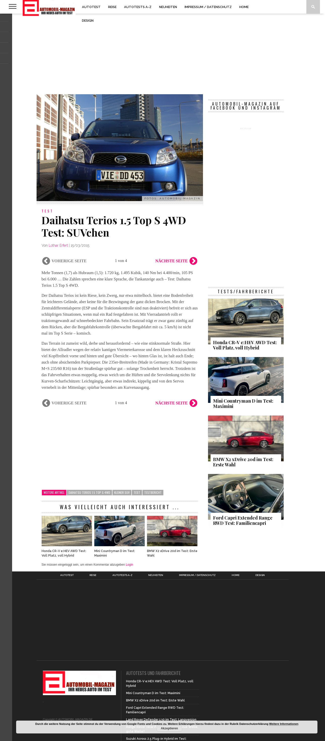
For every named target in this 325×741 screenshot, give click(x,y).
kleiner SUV (122, 492)
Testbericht (153, 492)
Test (137, 492)
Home (244, 7)
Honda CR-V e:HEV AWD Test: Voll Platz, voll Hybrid (64, 553)
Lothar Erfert (58, 245)
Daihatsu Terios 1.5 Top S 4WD (89, 492)
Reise (112, 7)
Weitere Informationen (284, 723)
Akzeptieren (169, 728)
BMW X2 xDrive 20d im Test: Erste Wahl (172, 553)
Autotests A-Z (138, 7)
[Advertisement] (163, 54)
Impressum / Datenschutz (208, 7)
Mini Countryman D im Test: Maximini (114, 553)
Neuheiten (168, 7)
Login (129, 564)
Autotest (91, 7)
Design (88, 20)
